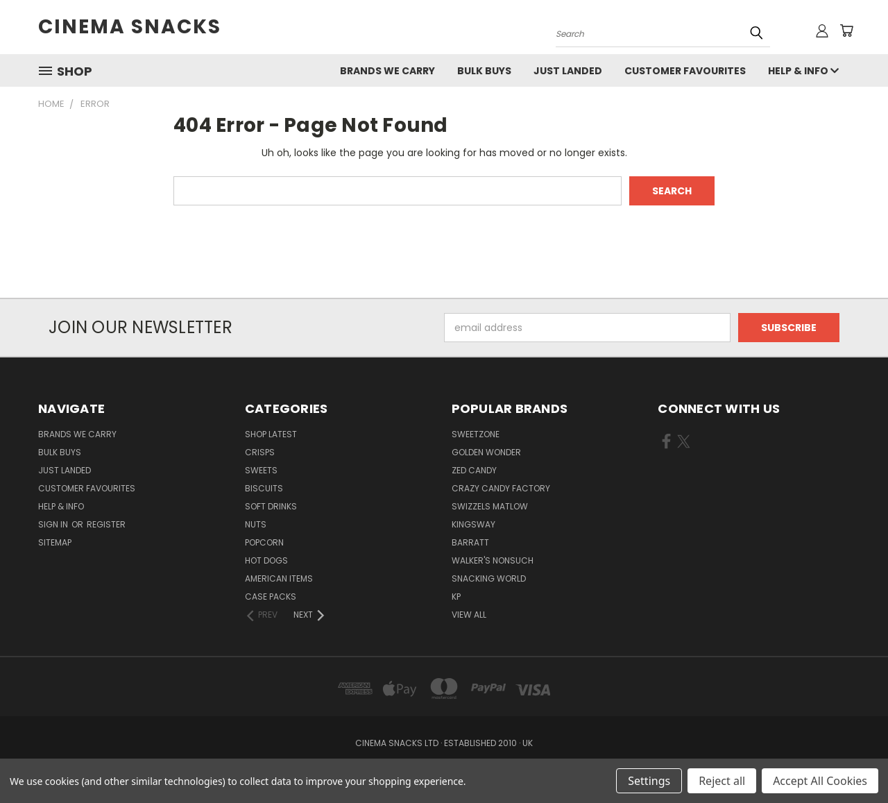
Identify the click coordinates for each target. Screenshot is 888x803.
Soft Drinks (271, 506)
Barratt (470, 542)
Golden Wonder (486, 452)
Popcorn (264, 542)
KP (456, 596)
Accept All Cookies (820, 780)
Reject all (722, 780)
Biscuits (264, 488)
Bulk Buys (484, 71)
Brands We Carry (387, 71)
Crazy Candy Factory (501, 488)
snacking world (489, 578)
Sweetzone (476, 434)
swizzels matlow (490, 506)
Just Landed (567, 71)
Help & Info (803, 71)
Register (106, 524)
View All (469, 614)
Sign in (54, 524)
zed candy (474, 470)
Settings (649, 780)
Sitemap (54, 542)
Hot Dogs (266, 560)
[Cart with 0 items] (846, 30)
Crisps (260, 452)
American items (279, 578)
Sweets (261, 470)
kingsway (473, 524)
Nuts (255, 524)
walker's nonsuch (492, 560)
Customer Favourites (685, 71)
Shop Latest (271, 434)
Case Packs (270, 596)
